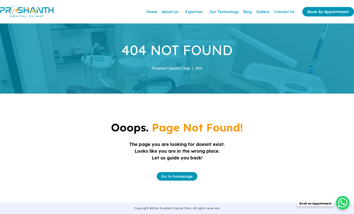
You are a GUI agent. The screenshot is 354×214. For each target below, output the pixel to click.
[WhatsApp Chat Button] (342, 202)
